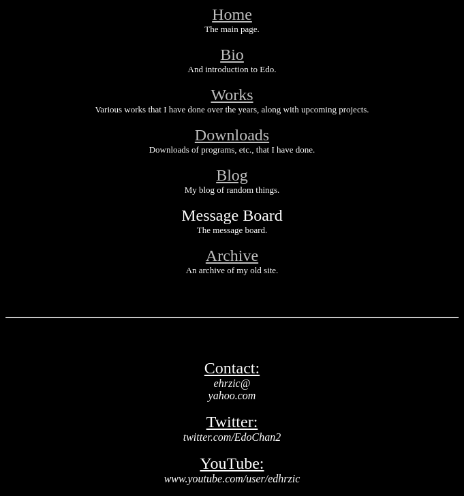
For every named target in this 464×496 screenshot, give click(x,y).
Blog (232, 175)
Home (232, 14)
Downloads (232, 135)
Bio (232, 54)
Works (232, 95)
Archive (232, 255)
